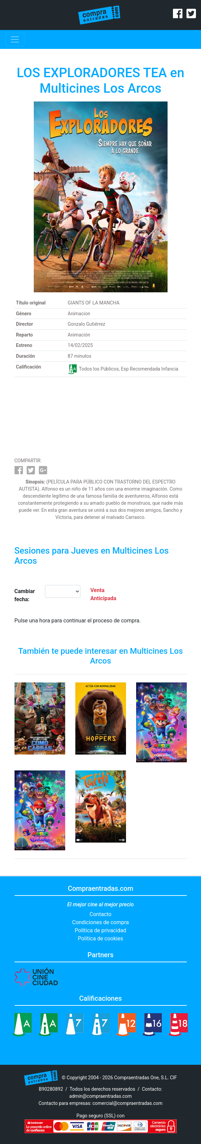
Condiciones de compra (100, 922)
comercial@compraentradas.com (127, 1103)
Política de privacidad (100, 930)
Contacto (100, 914)
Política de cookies (100, 938)
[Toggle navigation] (14, 39)
